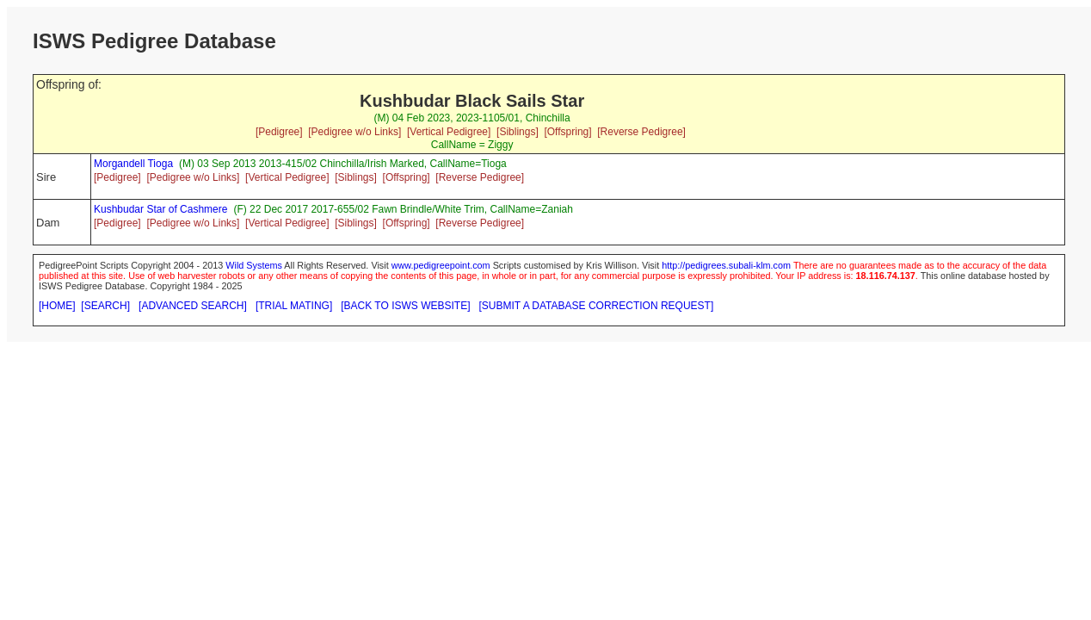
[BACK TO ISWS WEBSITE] (405, 306)
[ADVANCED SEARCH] (193, 306)
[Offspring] (567, 132)
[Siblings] (517, 132)
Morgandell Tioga (133, 164)
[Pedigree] (279, 132)
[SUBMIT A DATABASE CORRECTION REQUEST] (596, 306)
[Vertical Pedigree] (448, 132)
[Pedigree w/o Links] (354, 132)
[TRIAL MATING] (294, 306)
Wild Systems (253, 265)
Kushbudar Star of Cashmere (160, 209)
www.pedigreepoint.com (440, 265)
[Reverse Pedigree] (641, 132)
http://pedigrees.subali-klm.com (726, 265)
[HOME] (57, 306)
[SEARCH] (105, 306)
